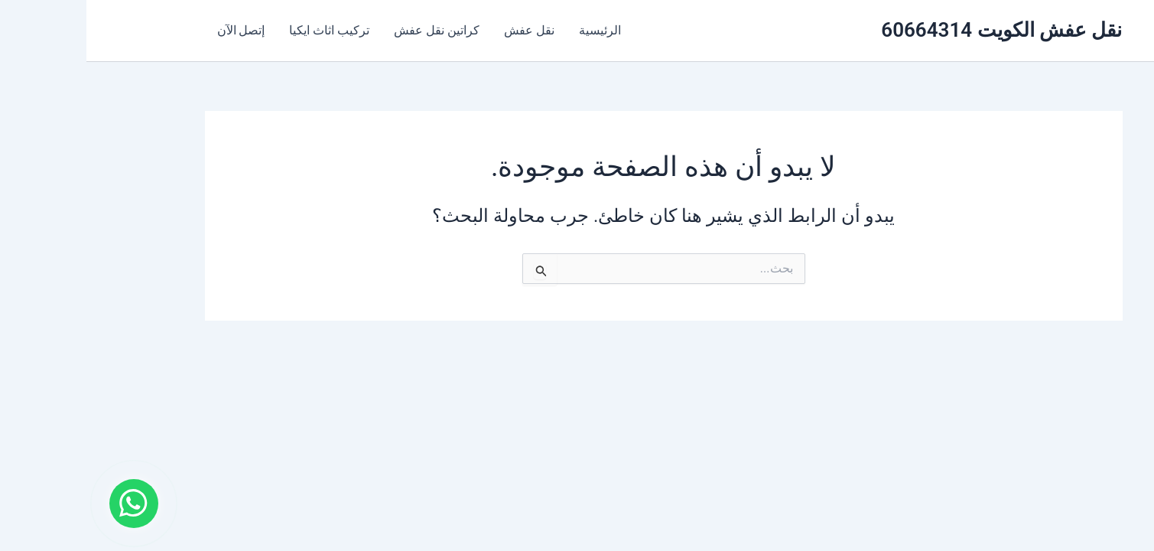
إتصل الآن (155, 30)
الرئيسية (513, 30)
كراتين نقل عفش (350, 30)
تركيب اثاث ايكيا (243, 30)
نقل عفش (443, 30)
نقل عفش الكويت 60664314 (915, 29)
